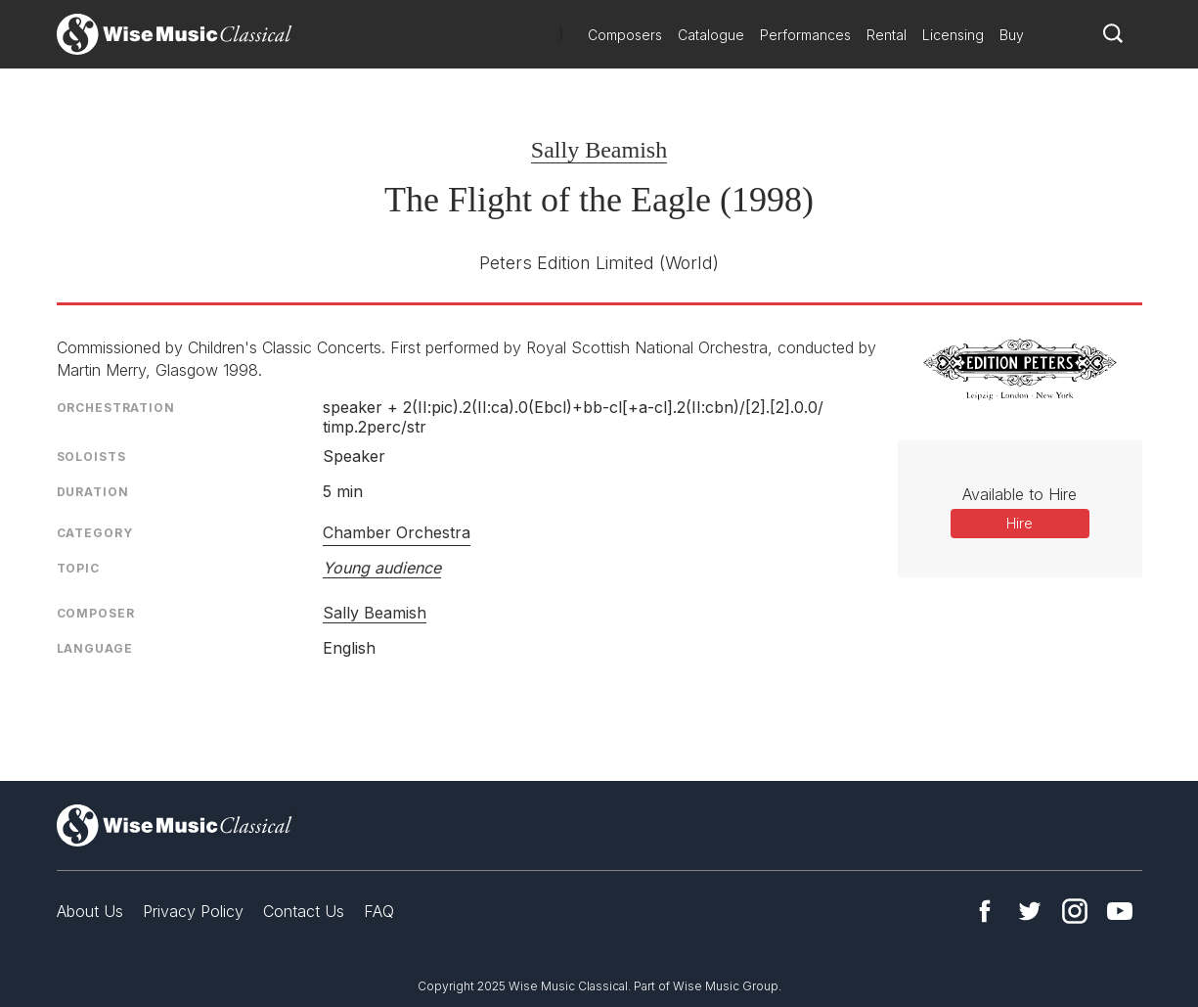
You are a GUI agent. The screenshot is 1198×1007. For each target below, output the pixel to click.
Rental (886, 34)
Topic (78, 568)
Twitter (1030, 911)
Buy (1011, 34)
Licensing (953, 34)
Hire (1019, 523)
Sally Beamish (599, 149)
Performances (805, 34)
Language (95, 648)
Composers (625, 34)
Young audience (382, 567)
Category (95, 533)
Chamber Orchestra (396, 532)
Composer (96, 613)
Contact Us (303, 911)
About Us (90, 911)
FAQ (379, 911)
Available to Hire (1019, 494)
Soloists (91, 456)
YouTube (1119, 911)
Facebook (985, 911)
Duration (93, 491)
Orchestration (116, 407)
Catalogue (711, 34)
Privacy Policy (193, 911)
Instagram (1074, 911)
